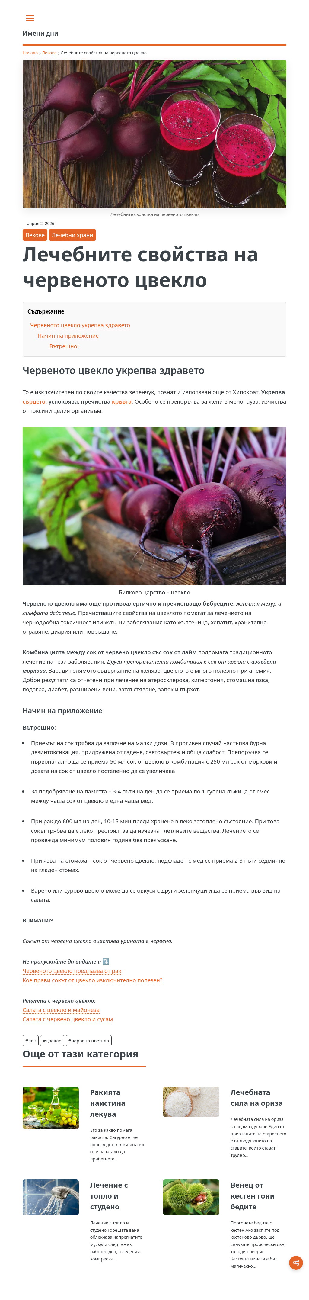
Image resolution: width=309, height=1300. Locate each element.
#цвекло (52, 1041)
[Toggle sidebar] (30, 18)
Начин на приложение (68, 335)
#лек (30, 1041)
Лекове (49, 53)
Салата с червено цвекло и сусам (68, 1019)
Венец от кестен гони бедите (253, 1196)
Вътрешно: (64, 346)
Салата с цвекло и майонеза (61, 1009)
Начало (30, 53)
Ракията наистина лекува (108, 1103)
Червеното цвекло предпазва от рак (72, 970)
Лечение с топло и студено (109, 1196)
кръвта (122, 401)
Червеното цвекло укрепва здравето (80, 325)
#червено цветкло (88, 1041)
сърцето (34, 401)
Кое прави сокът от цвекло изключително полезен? (92, 980)
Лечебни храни (72, 235)
